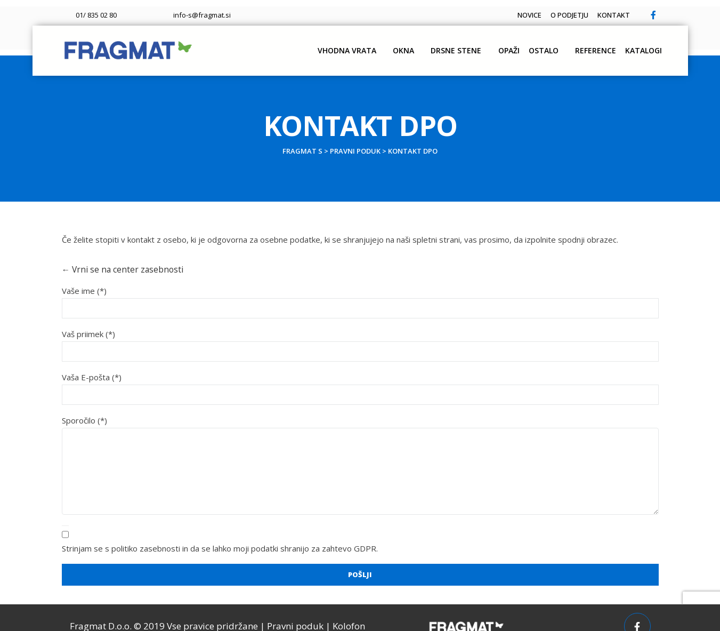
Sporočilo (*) (84, 405)
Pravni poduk (295, 609)
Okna (359, 44)
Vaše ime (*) (84, 276)
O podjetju (551, 8)
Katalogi (637, 44)
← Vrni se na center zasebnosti (119, 255)
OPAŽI (473, 44)
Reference (577, 44)
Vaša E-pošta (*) (92, 362)
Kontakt (608, 8)
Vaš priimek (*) (88, 319)
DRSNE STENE (416, 44)
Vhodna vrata (298, 44)
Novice (499, 8)
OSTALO (521, 44)
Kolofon (349, 609)
